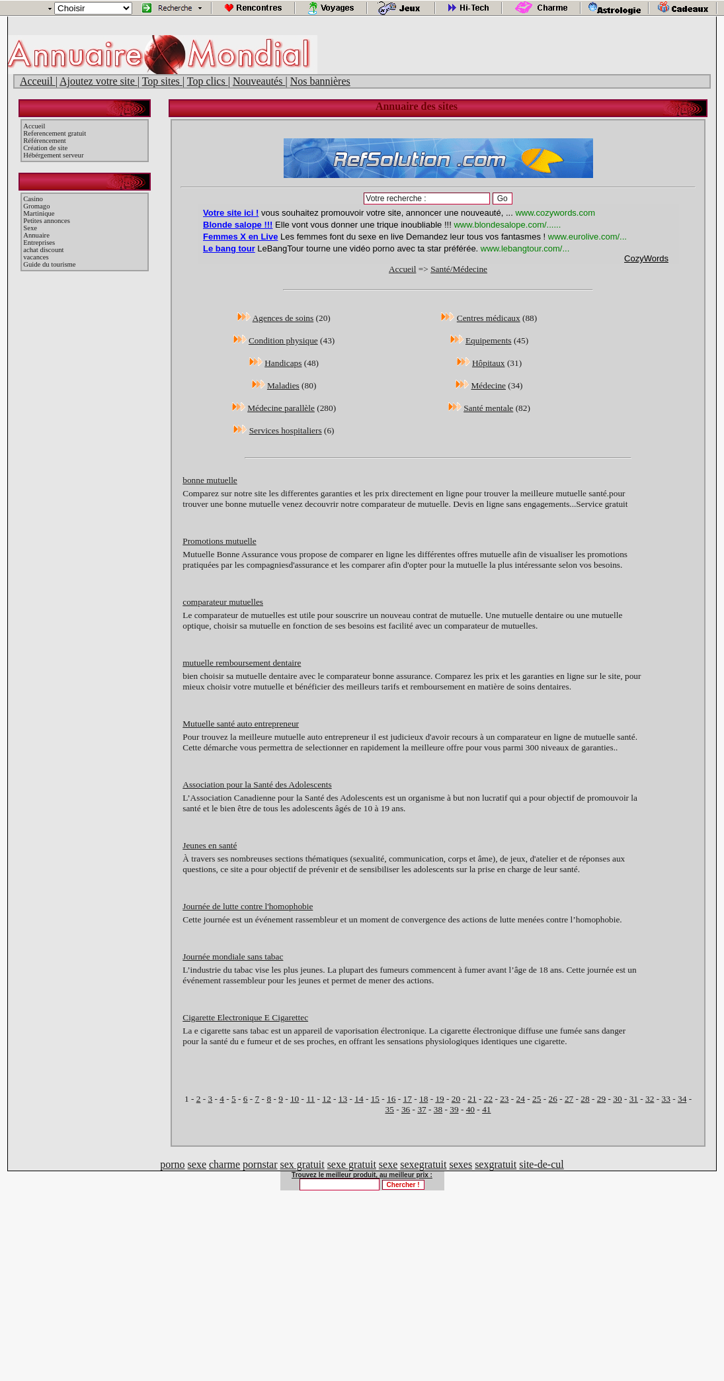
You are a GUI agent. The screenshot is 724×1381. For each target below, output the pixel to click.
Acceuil (38, 81)
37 (421, 1109)
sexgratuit (495, 1164)
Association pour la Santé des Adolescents (256, 784)
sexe (197, 1164)
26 (552, 1099)
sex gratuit (302, 1164)
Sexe (30, 228)
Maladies (283, 385)
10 (294, 1099)
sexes (460, 1164)
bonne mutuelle (209, 480)
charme (224, 1164)
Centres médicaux (488, 318)
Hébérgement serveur (53, 155)
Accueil (34, 126)
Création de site (45, 148)
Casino (33, 198)
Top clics (207, 81)
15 (375, 1099)
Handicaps (283, 363)
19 (439, 1099)
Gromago (36, 206)
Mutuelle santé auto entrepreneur (240, 724)
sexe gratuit (351, 1164)
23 (504, 1099)
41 (486, 1109)
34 (682, 1099)
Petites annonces (46, 220)
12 (326, 1099)
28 (585, 1099)
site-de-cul (541, 1164)
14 (358, 1099)
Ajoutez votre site (99, 81)
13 (343, 1099)
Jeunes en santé (209, 845)
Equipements (488, 340)
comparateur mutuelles (222, 602)
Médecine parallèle (281, 408)
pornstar (260, 1164)
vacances (35, 257)
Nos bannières (320, 81)
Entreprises (39, 242)
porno (172, 1164)
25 (536, 1099)
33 (666, 1099)
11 (310, 1099)
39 (454, 1109)
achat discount (43, 249)
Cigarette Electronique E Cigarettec (245, 1017)
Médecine (488, 385)
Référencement (44, 140)
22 (488, 1099)
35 (389, 1109)
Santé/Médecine (458, 269)
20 (456, 1099)
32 (649, 1099)
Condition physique (283, 340)
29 (601, 1099)
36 (405, 1109)
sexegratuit (423, 1164)
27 (569, 1099)
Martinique (38, 213)
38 (438, 1109)
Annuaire (36, 235)
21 (471, 1099)
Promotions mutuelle (219, 541)
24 (520, 1099)
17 (407, 1099)
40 (470, 1109)
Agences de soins (283, 318)
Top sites (162, 81)
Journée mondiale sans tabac (232, 956)
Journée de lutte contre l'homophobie (247, 906)
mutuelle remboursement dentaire (241, 663)
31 (633, 1099)
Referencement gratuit (54, 133)
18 (423, 1099)
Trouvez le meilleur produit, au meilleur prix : (362, 1175)
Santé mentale (488, 408)
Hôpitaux (488, 363)
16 (391, 1099)
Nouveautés (259, 81)
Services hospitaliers (285, 430)
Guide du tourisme (49, 264)
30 (617, 1099)
